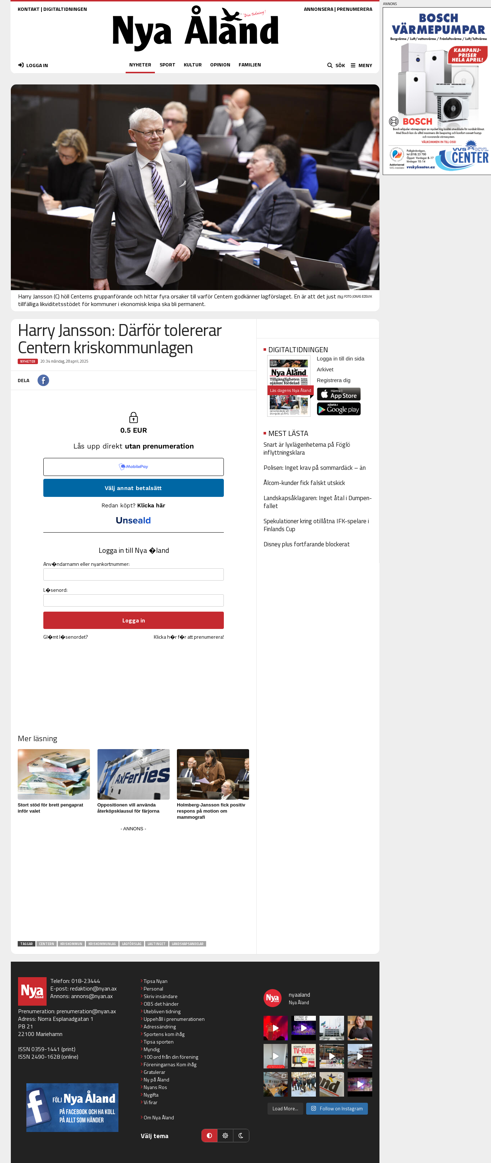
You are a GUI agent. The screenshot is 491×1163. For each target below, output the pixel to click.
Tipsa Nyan (156, 981)
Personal (153, 988)
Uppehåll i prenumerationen (174, 1019)
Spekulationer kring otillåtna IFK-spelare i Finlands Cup (316, 525)
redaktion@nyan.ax (93, 988)
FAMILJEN (250, 64)
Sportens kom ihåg (164, 1034)
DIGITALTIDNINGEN (65, 9)
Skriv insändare (161, 996)
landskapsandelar (188, 943)
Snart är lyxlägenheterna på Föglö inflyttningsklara (307, 448)
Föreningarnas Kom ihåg (170, 1064)
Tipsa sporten (159, 1041)
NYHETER (140, 64)
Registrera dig (334, 380)
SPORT (167, 64)
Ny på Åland (156, 1079)
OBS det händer (161, 1003)
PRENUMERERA (354, 9)
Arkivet (325, 369)
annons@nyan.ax (92, 996)
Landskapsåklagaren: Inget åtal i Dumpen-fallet (318, 502)
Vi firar (150, 1102)
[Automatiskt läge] (209, 1135)
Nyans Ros (155, 1087)
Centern (46, 943)
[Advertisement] (133, 884)
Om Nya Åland (159, 1117)
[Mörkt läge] (241, 1135)
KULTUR (193, 64)
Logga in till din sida (341, 358)
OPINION (220, 64)
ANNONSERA (318, 9)
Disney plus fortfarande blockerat (307, 544)
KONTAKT (29, 9)
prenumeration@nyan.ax (86, 1011)
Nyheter (27, 361)
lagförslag (132, 943)
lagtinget (157, 943)
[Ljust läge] (225, 1135)
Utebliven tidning (162, 1011)
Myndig (152, 1049)
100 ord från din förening (171, 1057)
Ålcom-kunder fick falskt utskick (304, 483)
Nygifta (151, 1094)
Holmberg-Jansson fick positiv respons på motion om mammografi (211, 811)
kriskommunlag (102, 943)
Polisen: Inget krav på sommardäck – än (315, 467)
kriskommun (71, 943)
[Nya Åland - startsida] (196, 53)
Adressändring (160, 1026)
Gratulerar (154, 1072)
